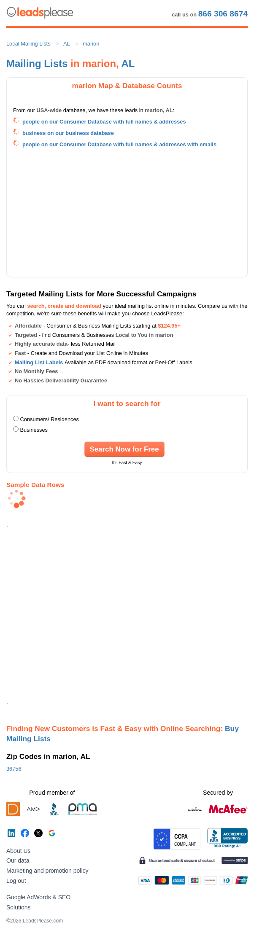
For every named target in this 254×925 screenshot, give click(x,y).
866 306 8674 (223, 13)
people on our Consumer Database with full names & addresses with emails (119, 144)
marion (91, 43)
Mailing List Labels (39, 362)
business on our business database (68, 133)
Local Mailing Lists (28, 43)
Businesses (34, 430)
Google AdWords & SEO (38, 897)
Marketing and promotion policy (47, 870)
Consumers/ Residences (49, 419)
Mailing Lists (37, 63)
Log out (16, 880)
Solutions (18, 907)
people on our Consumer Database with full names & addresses (104, 121)
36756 (14, 769)
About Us (18, 850)
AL (66, 43)
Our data (17, 860)
